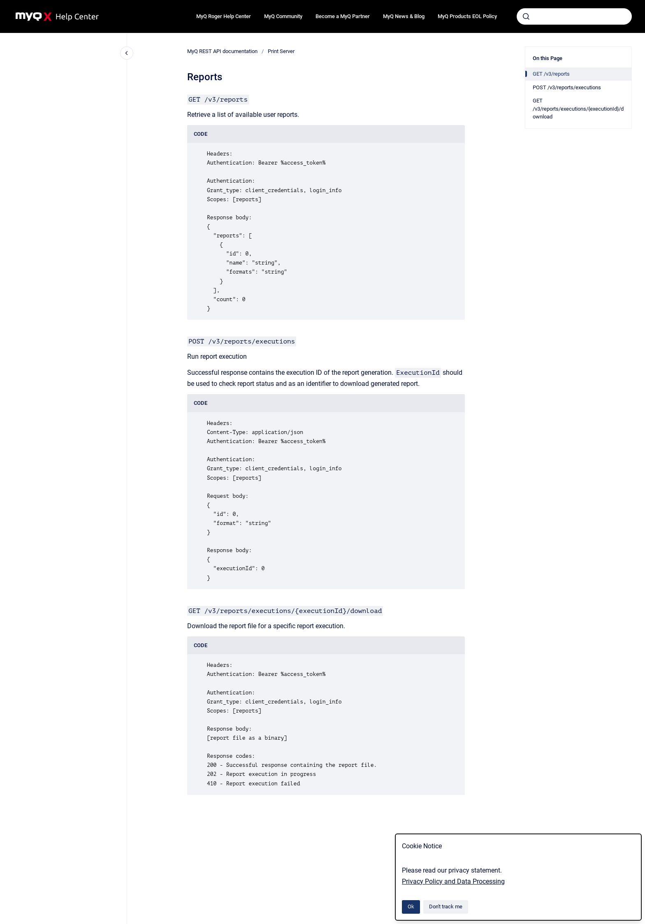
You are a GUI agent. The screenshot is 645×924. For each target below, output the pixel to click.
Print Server (281, 51)
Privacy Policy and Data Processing (453, 881)
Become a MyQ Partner (343, 16)
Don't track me (445, 906)
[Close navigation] (126, 53)
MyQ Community (283, 16)
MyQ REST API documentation (222, 51)
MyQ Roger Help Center (223, 16)
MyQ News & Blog (404, 16)
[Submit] (526, 16)
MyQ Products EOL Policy (467, 16)
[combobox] (574, 16)
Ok (411, 906)
